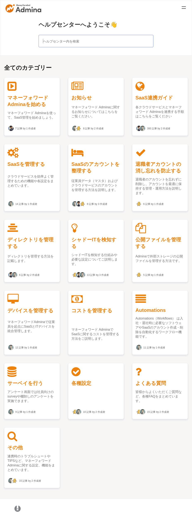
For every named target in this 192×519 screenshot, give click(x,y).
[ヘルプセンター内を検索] (96, 41)
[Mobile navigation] (184, 8)
